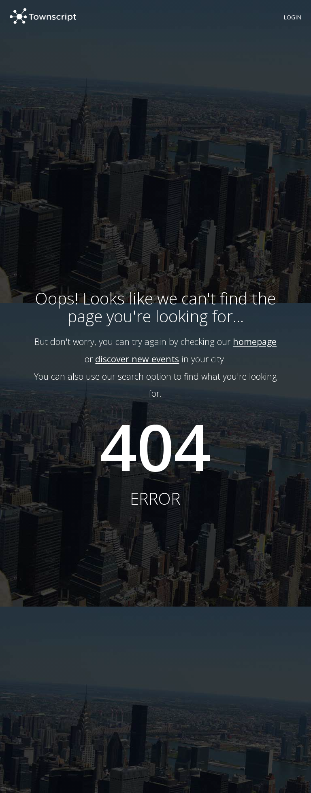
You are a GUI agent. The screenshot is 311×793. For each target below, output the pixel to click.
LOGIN (292, 17)
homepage (255, 341)
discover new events (137, 359)
